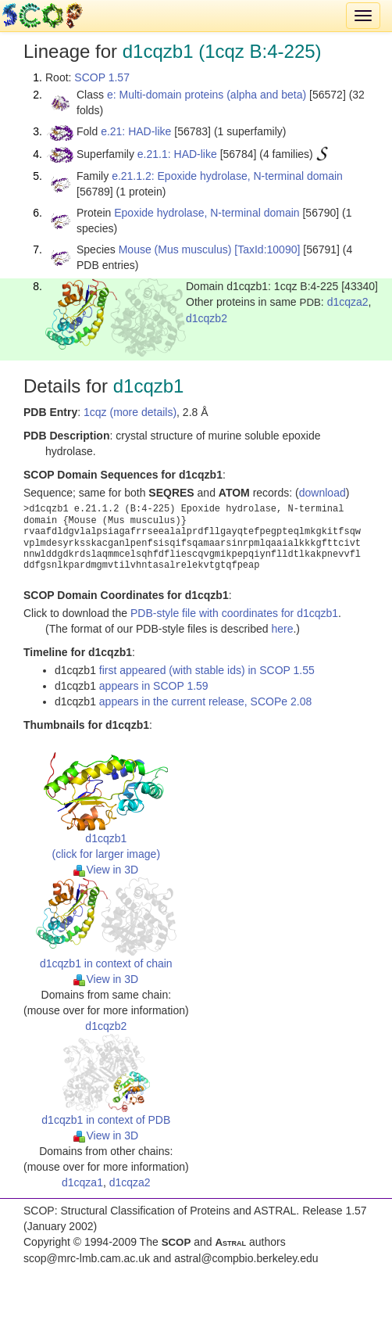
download (322, 492)
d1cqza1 (82, 1182)
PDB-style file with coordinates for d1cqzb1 (234, 613)
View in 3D (105, 869)
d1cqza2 (348, 302)
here (282, 628)
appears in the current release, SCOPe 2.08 (205, 701)
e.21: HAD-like (136, 131)
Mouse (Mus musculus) (175, 249)
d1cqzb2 (206, 318)
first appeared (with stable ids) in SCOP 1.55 (207, 670)
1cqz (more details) (130, 412)
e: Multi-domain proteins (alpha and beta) (206, 94)
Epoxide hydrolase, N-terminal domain (206, 212)
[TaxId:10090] (267, 249)
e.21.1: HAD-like (177, 154)
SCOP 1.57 (102, 77)
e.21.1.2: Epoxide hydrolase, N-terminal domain (227, 176)
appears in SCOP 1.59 (153, 686)
